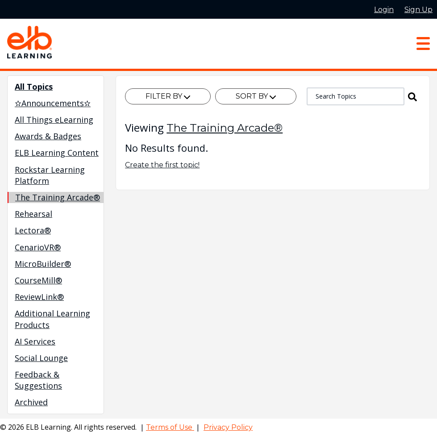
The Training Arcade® (224, 127)
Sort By (256, 96)
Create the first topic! (162, 165)
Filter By (168, 96)
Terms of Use (170, 427)
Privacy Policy (228, 427)
